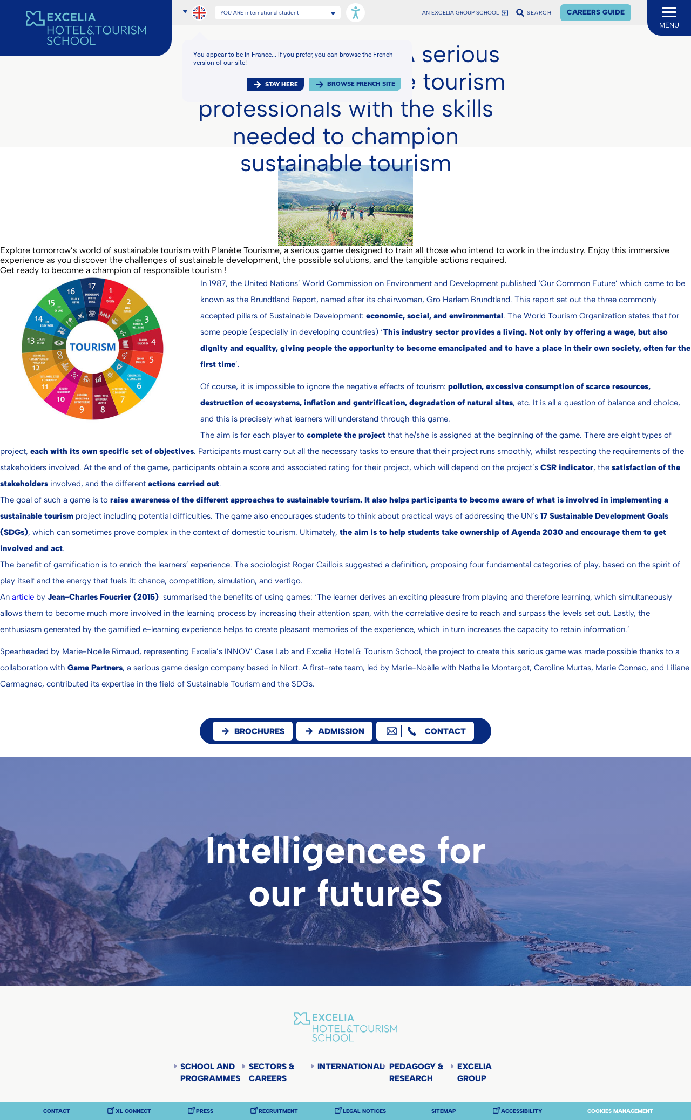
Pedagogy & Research (416, 1072)
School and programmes (210, 1072)
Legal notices (364, 1111)
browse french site (361, 84)
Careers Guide (596, 12)
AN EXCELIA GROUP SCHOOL (460, 13)
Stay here (281, 84)
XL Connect (133, 1111)
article (23, 597)
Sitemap (443, 1111)
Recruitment (278, 1111)
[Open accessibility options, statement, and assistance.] (355, 12)
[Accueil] (86, 28)
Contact (56, 1111)
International (349, 1066)
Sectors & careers (271, 1072)
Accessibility (521, 1111)
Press (204, 1111)
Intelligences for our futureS (345, 871)
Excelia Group (474, 1072)
